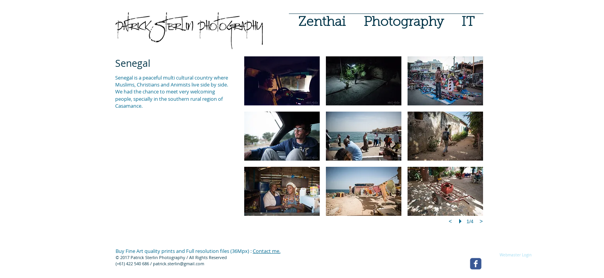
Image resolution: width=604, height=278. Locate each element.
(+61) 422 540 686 (132, 263)
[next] (481, 221)
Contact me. (266, 250)
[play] (461, 221)
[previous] (450, 221)
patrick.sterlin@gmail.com (178, 263)
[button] (403, 19)
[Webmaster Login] (515, 255)
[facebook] (476, 264)
